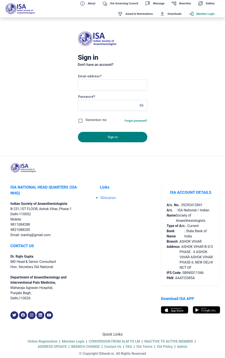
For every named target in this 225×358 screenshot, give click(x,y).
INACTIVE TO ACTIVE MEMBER (168, 341)
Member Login (73, 341)
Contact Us (112, 347)
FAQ (129, 347)
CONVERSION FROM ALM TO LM (114, 341)
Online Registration (42, 341)
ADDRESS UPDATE (52, 347)
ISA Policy (165, 347)
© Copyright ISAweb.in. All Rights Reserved (112, 353)
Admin (182, 347)
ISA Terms (144, 347)
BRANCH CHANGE (85, 347)
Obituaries (108, 198)
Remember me (96, 120)
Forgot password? (136, 120)
